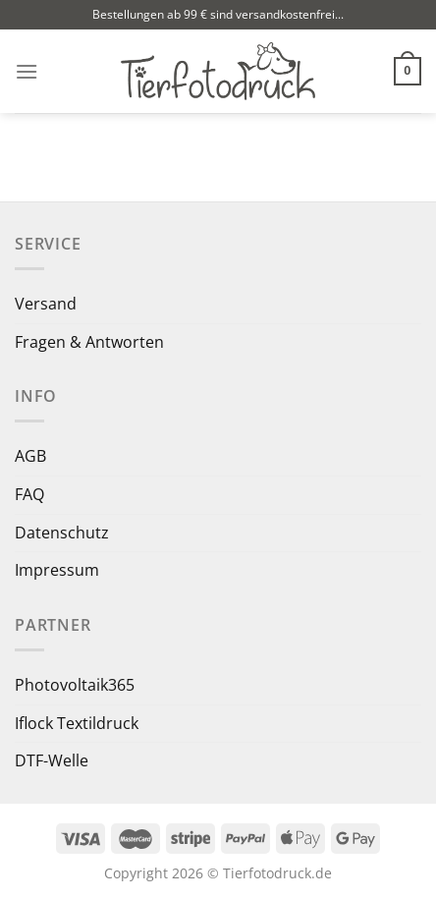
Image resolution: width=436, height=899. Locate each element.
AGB (30, 456)
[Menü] (26, 71)
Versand (46, 303)
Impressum (57, 570)
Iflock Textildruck (76, 723)
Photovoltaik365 (75, 685)
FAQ (29, 494)
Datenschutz (62, 532)
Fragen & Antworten (89, 342)
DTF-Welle (51, 760)
